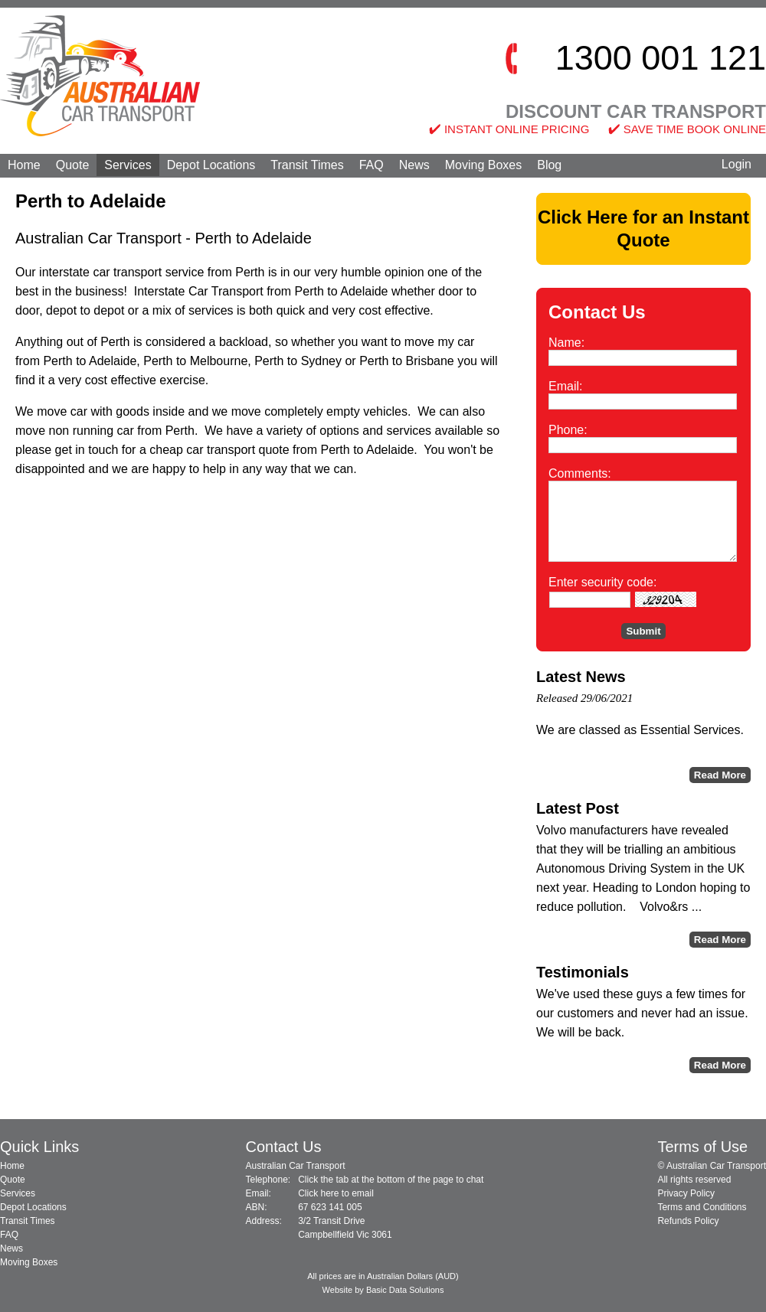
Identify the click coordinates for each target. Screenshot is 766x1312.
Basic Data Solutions (405, 1289)
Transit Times (306, 164)
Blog (549, 164)
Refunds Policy (688, 1221)
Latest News (581, 676)
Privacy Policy (686, 1193)
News (414, 164)
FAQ (371, 164)
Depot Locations (211, 164)
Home (24, 164)
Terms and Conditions (701, 1207)
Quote (73, 164)
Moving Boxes (483, 164)
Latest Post (577, 808)
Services (127, 164)
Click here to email (336, 1193)
